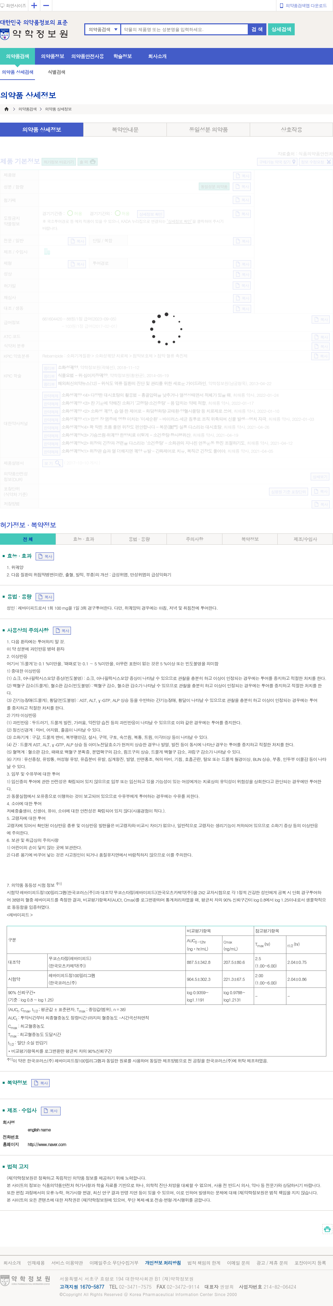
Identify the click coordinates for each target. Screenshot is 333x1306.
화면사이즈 (16, 5)
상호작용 (291, 130)
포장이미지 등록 (310, 1262)
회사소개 (157, 56)
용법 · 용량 (139, 539)
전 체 (28, 539)
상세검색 (281, 29)
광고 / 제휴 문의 (272, 1262)
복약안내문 (125, 130)
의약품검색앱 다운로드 (306, 5)
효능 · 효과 (83, 539)
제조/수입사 (305, 539)
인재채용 (36, 1262)
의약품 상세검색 (17, 72)
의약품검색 (99, 29)
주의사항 (194, 539)
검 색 (257, 29)
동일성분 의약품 (208, 130)
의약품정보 (52, 56)
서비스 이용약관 (67, 1262)
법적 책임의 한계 (203, 1262)
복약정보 (249, 539)
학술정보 (122, 56)
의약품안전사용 (87, 56)
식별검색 (56, 72)
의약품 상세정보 (41, 130)
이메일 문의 (238, 1262)
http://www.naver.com (47, 1144)
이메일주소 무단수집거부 (114, 1262)
